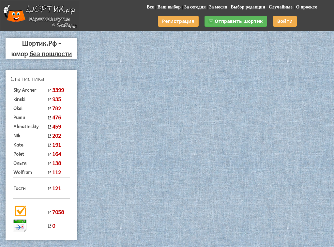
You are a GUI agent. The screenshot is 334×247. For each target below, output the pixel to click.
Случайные (281, 7)
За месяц (218, 7)
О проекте (306, 7)
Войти (285, 21)
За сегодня (195, 7)
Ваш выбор (169, 7)
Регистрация (178, 21)
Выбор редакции (248, 7)
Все (150, 7)
